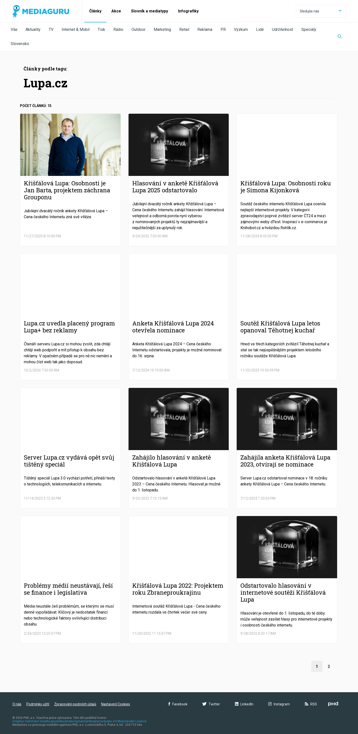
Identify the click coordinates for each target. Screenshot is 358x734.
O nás (16, 704)
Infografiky (188, 11)
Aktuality (33, 29)
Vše (14, 29)
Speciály (308, 29)
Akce (116, 11)
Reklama (204, 29)
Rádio (118, 29)
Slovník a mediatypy (149, 11)
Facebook (178, 704)
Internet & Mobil (76, 29)
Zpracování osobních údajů (75, 704)
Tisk (101, 29)
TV (51, 29)
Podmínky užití (37, 704)
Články (95, 11)
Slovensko (20, 43)
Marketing (162, 29)
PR (223, 29)
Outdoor (138, 29)
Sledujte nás (321, 11)
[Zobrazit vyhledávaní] (340, 37)
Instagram (279, 704)
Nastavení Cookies (115, 704)
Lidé (260, 29)
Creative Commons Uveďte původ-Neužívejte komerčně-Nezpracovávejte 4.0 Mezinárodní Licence (79, 721)
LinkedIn (244, 704)
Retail (184, 29)
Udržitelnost (282, 29)
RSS (311, 704)
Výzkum (241, 29)
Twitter (211, 704)
